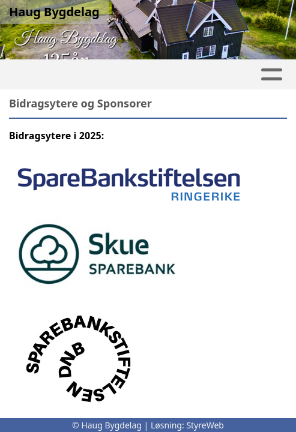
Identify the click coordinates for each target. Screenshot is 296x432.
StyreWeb (205, 425)
